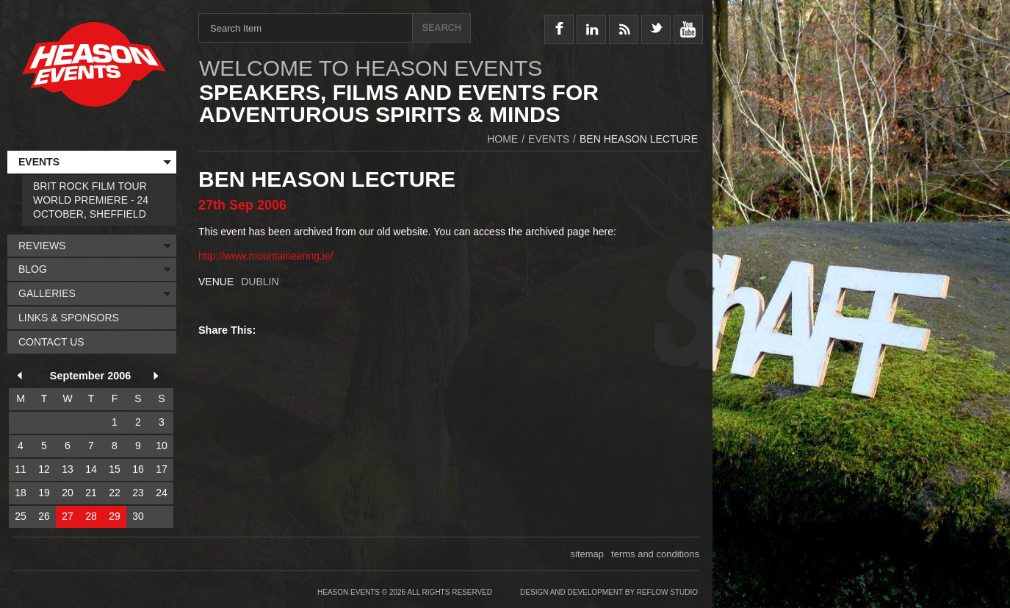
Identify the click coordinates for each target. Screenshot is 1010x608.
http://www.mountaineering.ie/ (265, 256)
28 (91, 516)
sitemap (588, 553)
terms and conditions (655, 553)
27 (67, 516)
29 (114, 516)
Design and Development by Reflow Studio (609, 592)
